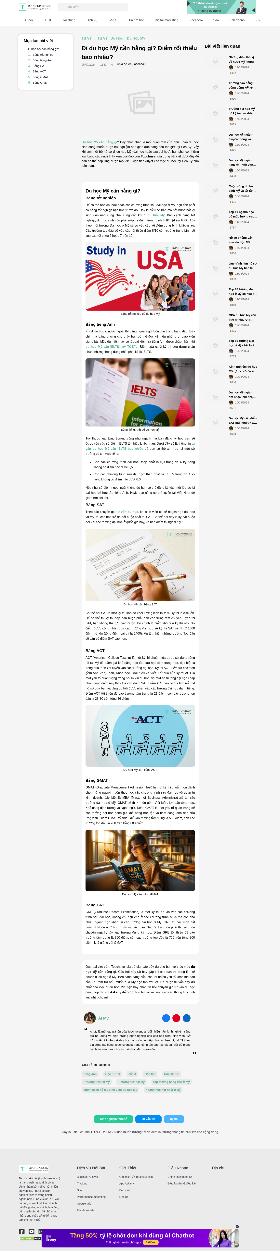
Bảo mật (124, 1190)
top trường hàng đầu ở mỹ (171, 1082)
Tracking (82, 1183)
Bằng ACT (39, 71)
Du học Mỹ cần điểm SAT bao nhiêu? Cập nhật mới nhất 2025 (243, 422)
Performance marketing (91, 1196)
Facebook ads (85, 1210)
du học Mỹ (156, 215)
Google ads (84, 1203)
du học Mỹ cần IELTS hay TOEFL (112, 346)
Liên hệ (123, 1196)
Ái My (103, 1018)
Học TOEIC (172, 1074)
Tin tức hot (136, 20)
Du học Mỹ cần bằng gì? (43, 49)
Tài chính (68, 20)
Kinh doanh (237, 20)
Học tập (150, 1074)
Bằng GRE (40, 82)
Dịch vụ (92, 20)
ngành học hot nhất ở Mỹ (163, 1089)
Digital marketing (166, 20)
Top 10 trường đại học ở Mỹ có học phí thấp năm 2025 (243, 294)
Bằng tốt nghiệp (43, 54)
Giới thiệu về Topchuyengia (136, 1176)
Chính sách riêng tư (180, 1176)
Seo (216, 20)
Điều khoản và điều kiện (182, 1183)
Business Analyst (87, 1176)
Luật (48, 20)
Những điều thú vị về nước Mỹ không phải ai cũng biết (242, 62)
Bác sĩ (113, 20)
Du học (28, 20)
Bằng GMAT (41, 77)
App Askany (126, 1183)
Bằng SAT (39, 66)
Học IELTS (112, 1074)
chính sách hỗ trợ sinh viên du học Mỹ (110, 1089)
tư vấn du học (127, 512)
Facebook (196, 20)
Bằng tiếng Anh (43, 60)
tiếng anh (90, 1074)
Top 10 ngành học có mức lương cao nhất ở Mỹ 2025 (241, 216)
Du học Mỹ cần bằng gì (99, 142)
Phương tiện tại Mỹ (97, 1082)
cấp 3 (132, 1074)
